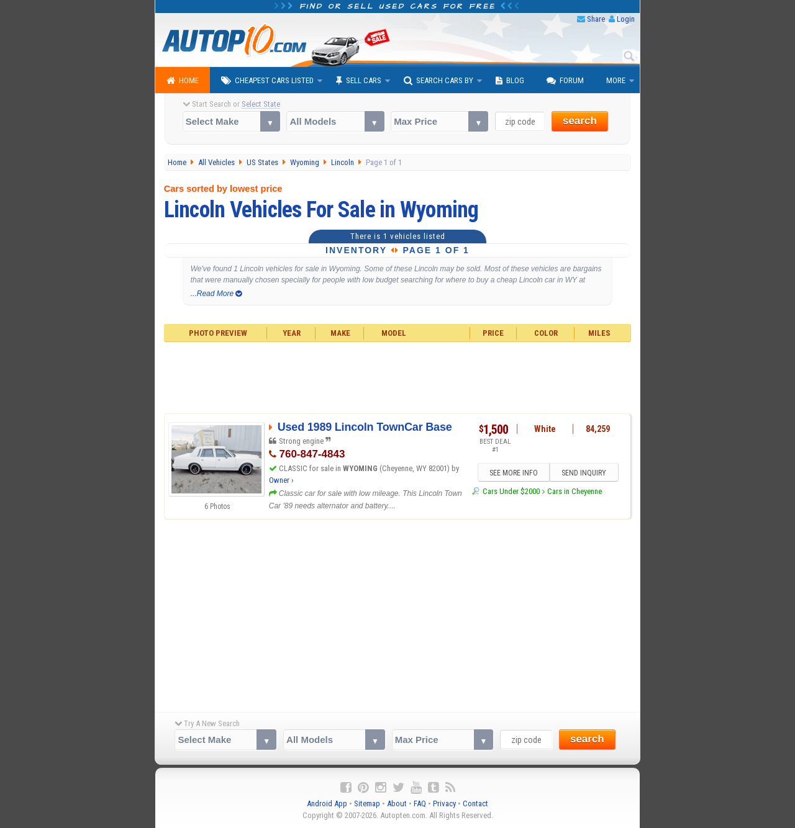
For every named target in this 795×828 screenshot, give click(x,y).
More (615, 80)
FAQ (420, 803)
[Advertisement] (398, 376)
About (397, 803)
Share (596, 19)
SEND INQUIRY (583, 473)
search (580, 121)
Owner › (281, 480)
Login (626, 19)
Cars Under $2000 (511, 491)
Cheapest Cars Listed (267, 80)
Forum (565, 80)
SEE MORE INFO (513, 473)
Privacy (444, 803)
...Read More (216, 293)
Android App (327, 803)
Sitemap (367, 803)
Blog (510, 80)
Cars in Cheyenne (574, 491)
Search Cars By (438, 80)
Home (182, 80)
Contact (475, 803)
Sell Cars (358, 80)
